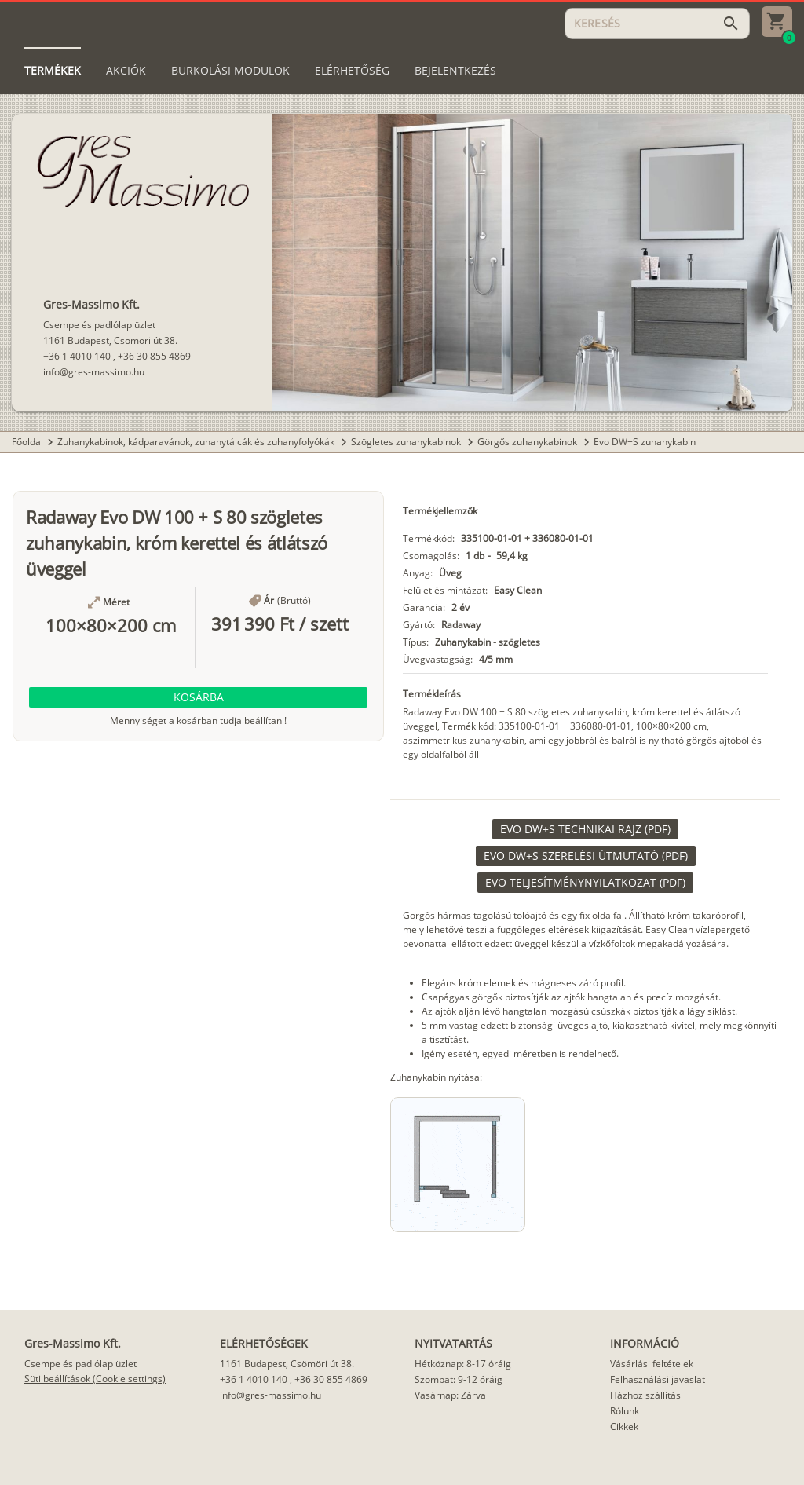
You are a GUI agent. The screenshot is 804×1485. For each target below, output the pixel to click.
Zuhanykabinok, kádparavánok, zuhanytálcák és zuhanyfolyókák (197, 441)
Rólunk (624, 1410)
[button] (198, 697)
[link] (585, 829)
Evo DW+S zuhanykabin (645, 441)
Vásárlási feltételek (651, 1363)
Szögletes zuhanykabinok (407, 441)
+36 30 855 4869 (154, 356)
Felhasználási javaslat (657, 1379)
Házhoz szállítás (645, 1395)
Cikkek (624, 1426)
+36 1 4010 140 (77, 356)
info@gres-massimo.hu (93, 372)
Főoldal (27, 441)
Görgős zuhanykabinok (528, 441)
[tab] (52, 70)
